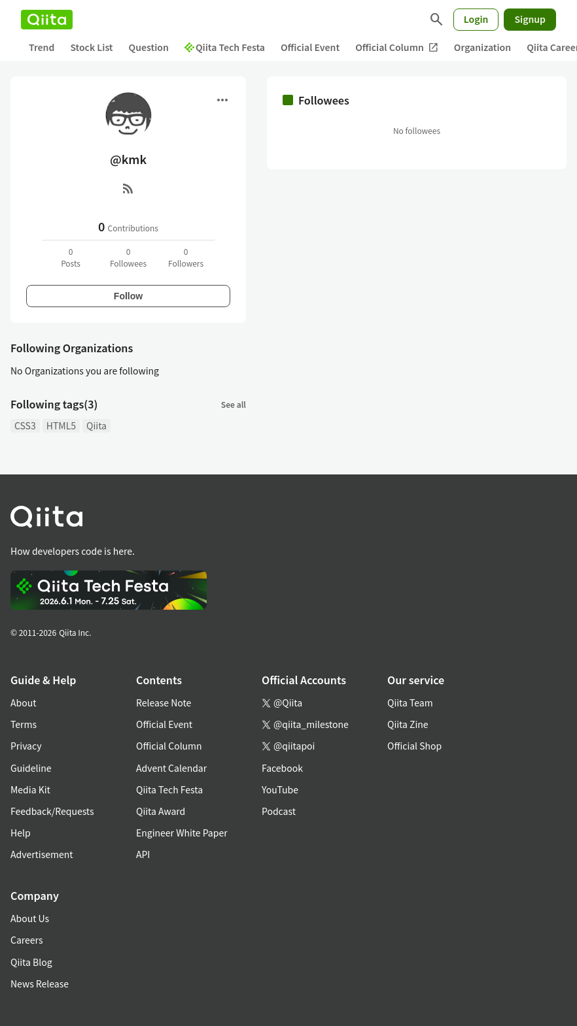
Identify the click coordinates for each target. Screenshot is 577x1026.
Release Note (163, 702)
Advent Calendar (171, 767)
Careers (26, 939)
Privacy (25, 745)
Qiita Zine (407, 724)
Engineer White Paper (182, 832)
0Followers (185, 257)
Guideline (31, 767)
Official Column (396, 47)
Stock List (91, 47)
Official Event (310, 47)
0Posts (70, 257)
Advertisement (41, 854)
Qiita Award (160, 811)
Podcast (279, 811)
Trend (41, 47)
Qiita (96, 425)
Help (20, 832)
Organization (482, 47)
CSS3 (25, 425)
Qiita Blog (31, 961)
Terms (23, 724)
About (23, 702)
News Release (39, 983)
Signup (530, 18)
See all (233, 404)
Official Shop (414, 745)
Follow (128, 296)
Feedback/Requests (52, 811)
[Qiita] (47, 19)
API (143, 854)
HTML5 (61, 425)
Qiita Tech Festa (224, 47)
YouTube (280, 789)
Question (149, 47)
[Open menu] (222, 100)
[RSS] (128, 188)
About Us (29, 918)
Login (476, 18)
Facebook (282, 767)
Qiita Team (410, 702)
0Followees (128, 257)
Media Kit (30, 789)
